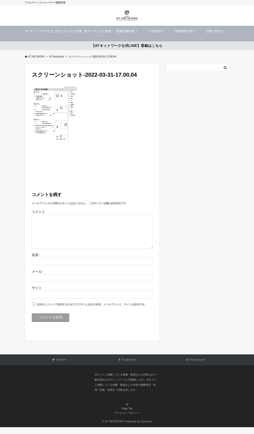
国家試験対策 (125, 31)
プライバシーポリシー (127, 419)
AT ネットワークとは (39, 31)
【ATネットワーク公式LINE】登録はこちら (127, 45)
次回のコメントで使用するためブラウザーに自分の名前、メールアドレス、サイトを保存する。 (92, 311)
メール (38, 278)
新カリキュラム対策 (97, 31)
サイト (37, 294)
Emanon (146, 428)
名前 (36, 262)
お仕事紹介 (156, 31)
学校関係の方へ (185, 31)
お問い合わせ (215, 31)
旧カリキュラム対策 (68, 31)
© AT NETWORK (113, 428)
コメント (38, 211)
